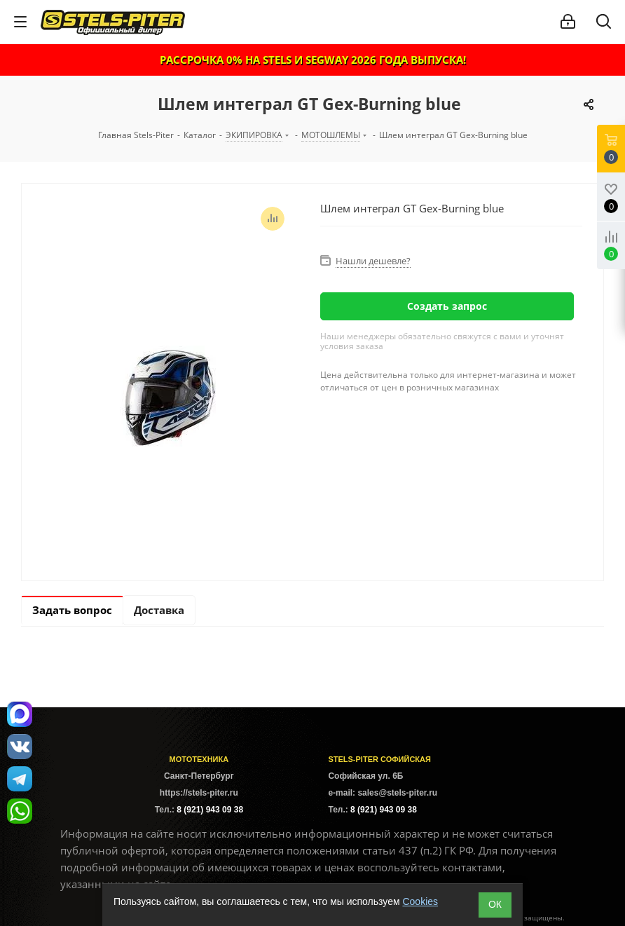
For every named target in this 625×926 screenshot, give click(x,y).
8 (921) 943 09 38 (210, 810)
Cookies (420, 901)
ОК (495, 904)
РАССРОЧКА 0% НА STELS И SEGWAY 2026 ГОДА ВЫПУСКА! (313, 60)
